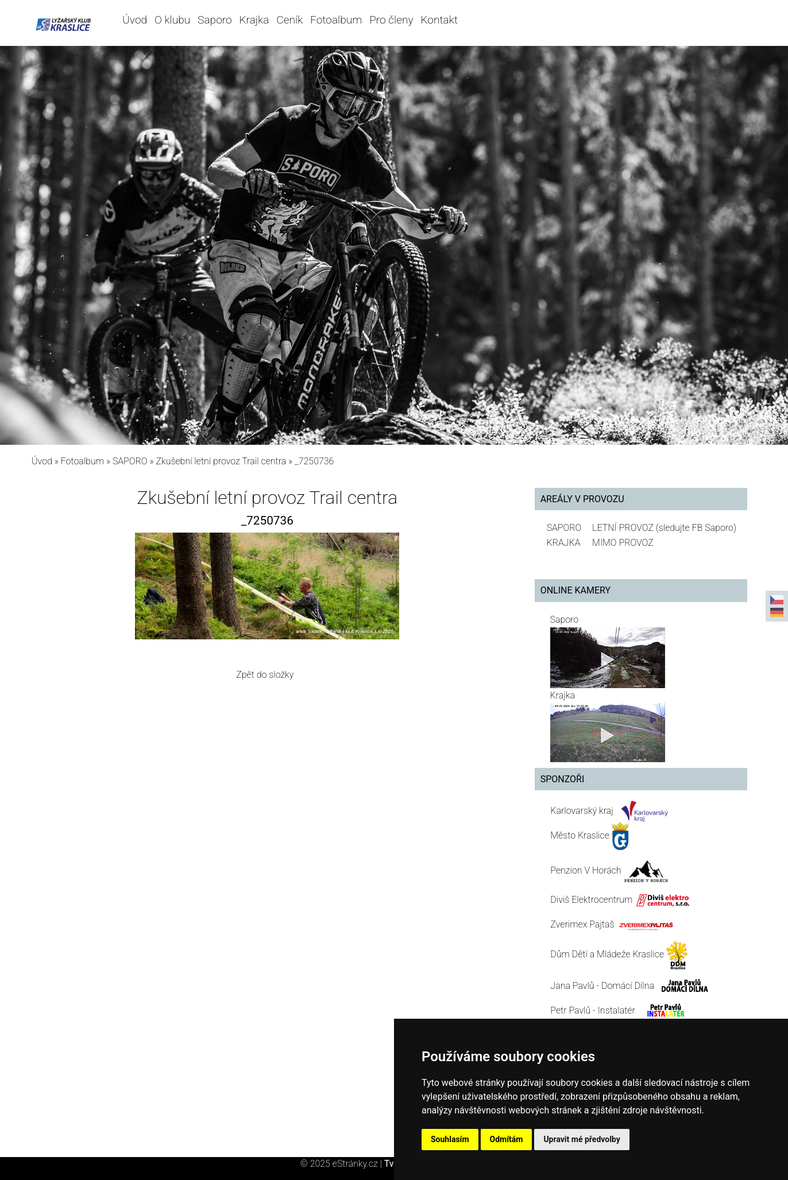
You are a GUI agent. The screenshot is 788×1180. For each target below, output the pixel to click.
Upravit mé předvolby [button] (581, 1139)
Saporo (215, 19)
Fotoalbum (336, 19)
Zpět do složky (264, 674)
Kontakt (439, 19)
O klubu (172, 19)
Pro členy (391, 19)
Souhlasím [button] (450, 1139)
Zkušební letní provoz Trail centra (221, 461)
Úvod (134, 19)
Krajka (254, 19)
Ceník (289, 19)
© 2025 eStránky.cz (342, 1163)
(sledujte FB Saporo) (696, 527)
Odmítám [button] (506, 1139)
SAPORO (130, 461)
